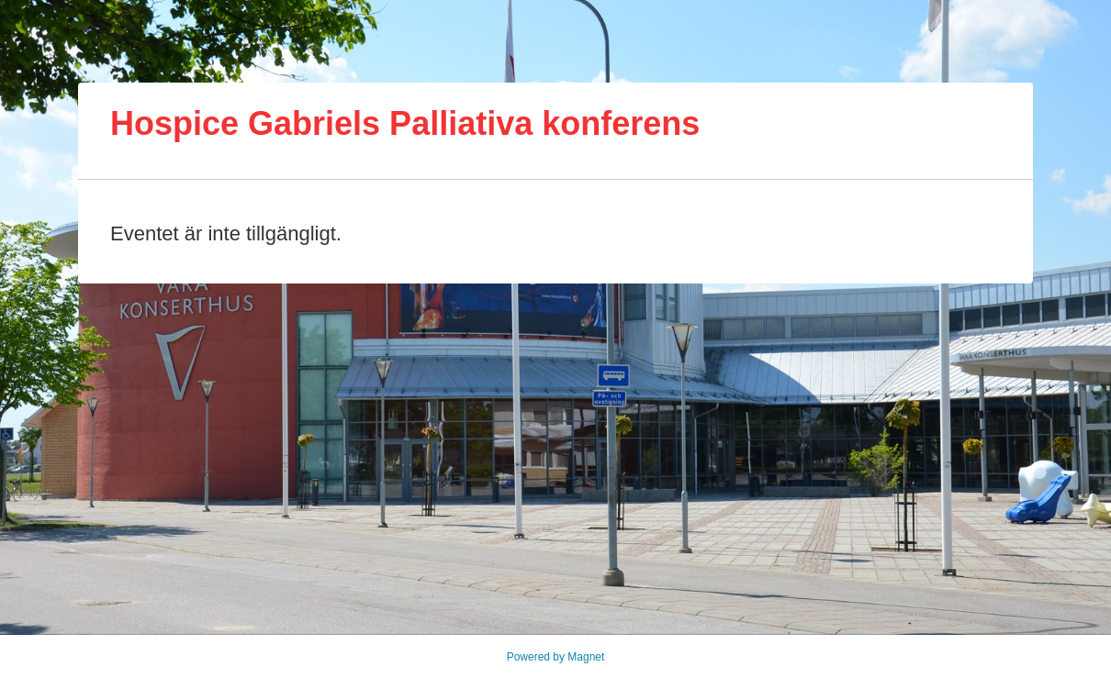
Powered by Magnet (556, 656)
